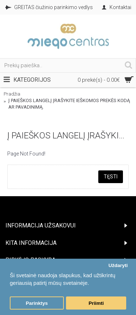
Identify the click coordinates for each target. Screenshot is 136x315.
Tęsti (111, 176)
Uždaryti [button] (118, 265)
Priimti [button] (96, 303)
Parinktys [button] (37, 303)
